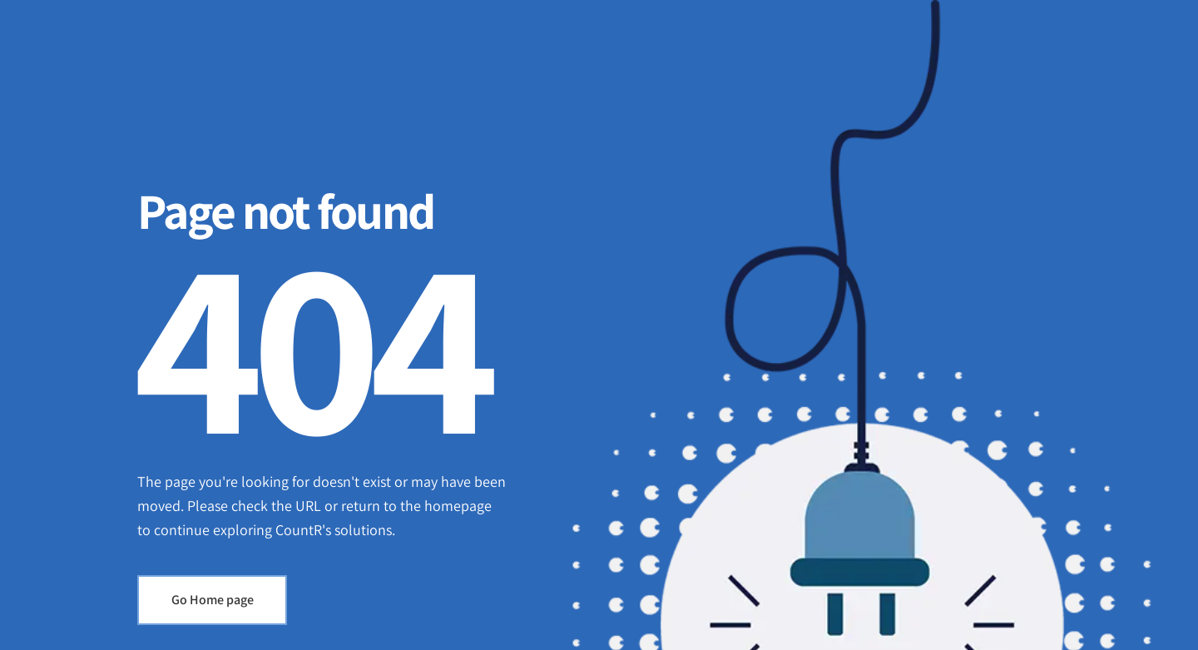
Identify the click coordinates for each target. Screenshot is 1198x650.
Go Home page (212, 599)
